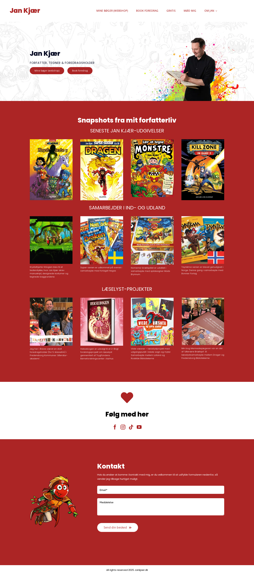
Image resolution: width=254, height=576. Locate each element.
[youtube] (139, 427)
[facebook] (114, 427)
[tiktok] (131, 427)
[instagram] (123, 427)
